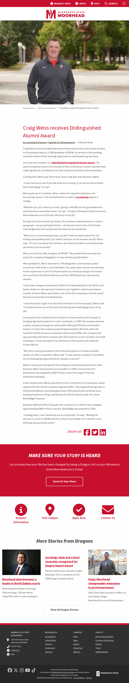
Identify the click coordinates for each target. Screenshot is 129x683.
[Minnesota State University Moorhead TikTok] (34, 670)
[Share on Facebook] (87, 433)
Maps (75, 636)
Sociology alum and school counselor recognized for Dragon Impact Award (62, 561)
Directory (48, 644)
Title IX (98, 648)
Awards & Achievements (47, 108)
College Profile (50, 640)
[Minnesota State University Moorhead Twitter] (16, 670)
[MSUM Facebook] (10, 670)
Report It (98, 644)
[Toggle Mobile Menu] (124, 3)
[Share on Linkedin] (103, 433)
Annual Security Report (104, 636)
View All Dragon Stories (64, 610)
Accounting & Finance (35, 142)
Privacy (89, 678)
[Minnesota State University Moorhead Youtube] (27, 670)
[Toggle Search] (111, 3)
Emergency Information (104, 640)
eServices (48, 652)
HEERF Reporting (101, 652)
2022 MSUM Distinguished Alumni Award (73, 162)
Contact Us (15, 650)
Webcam (76, 652)
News (75, 640)
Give (12, 654)
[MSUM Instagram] (22, 670)
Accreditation (50, 636)
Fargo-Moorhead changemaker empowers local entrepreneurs (104, 583)
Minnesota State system (63, 672)
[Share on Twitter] (95, 433)
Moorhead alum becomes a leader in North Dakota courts (21, 581)
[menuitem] (60, 3)
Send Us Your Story (64, 481)
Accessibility (79, 678)
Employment (50, 648)
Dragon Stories (28, 108)
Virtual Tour (77, 648)
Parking (76, 644)
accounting (82, 197)
